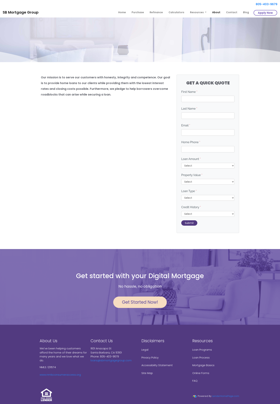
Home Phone (190, 142)
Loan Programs (202, 350)
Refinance (156, 12)
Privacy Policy (150, 357)
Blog (246, 12)
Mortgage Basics (203, 365)
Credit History (191, 207)
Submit (189, 223)
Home (122, 12)
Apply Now (265, 13)
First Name (189, 92)
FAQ (195, 381)
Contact (231, 12)
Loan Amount (191, 159)
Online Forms (200, 373)
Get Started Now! (140, 302)
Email (185, 125)
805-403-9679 (265, 4)
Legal (144, 350)
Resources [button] (197, 12)
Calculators (176, 12)
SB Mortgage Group (21, 12)
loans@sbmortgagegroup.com (111, 360)
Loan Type (189, 191)
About (216, 12)
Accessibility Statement (157, 365)
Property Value (191, 175)
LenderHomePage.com (225, 396)
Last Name (189, 108)
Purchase (138, 12)
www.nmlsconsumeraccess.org (60, 375)
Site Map (147, 373)
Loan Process (201, 357)
